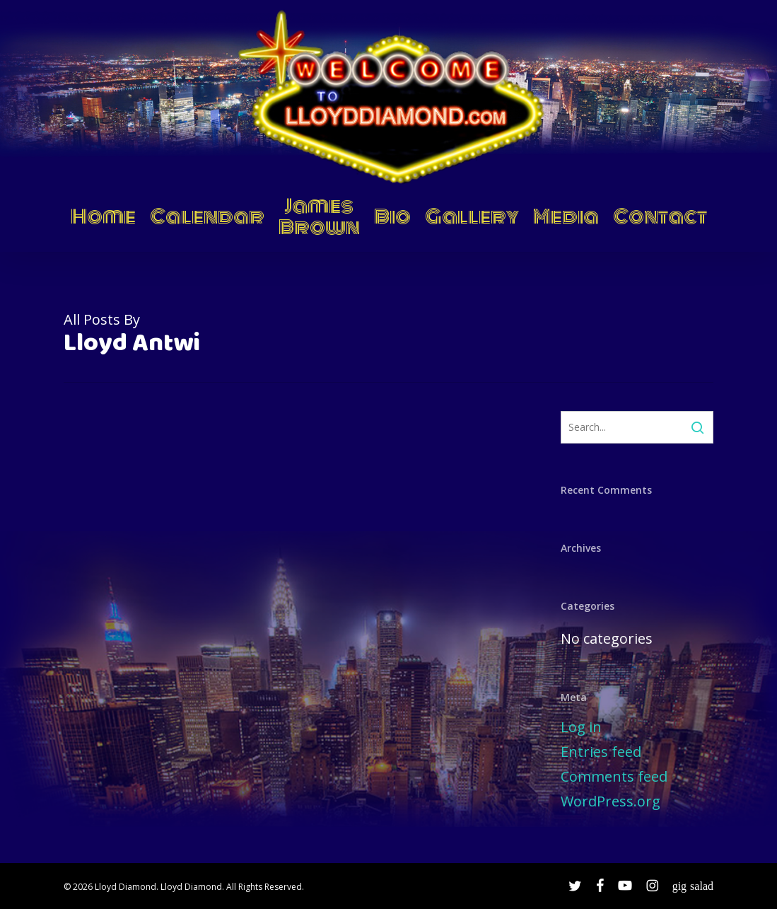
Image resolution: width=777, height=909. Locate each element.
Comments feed (614, 776)
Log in (581, 726)
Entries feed (601, 751)
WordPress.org (610, 801)
